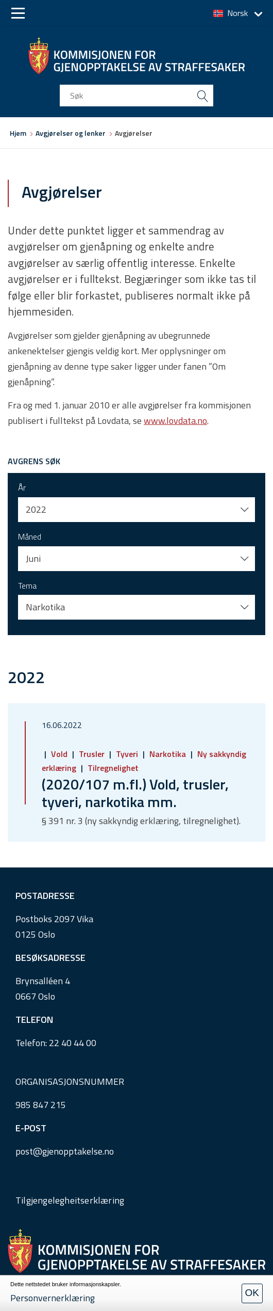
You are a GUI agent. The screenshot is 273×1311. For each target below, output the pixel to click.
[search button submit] (202, 95)
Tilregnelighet (112, 768)
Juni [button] (33, 558)
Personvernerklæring (52, 1298)
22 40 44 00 (72, 1043)
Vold (59, 754)
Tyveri (127, 754)
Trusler (92, 754)
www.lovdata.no (175, 421)
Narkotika (167, 754)
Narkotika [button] (45, 607)
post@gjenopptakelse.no (64, 1151)
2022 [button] (36, 509)
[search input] (136, 95)
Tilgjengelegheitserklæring (69, 1200)
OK (252, 1292)
